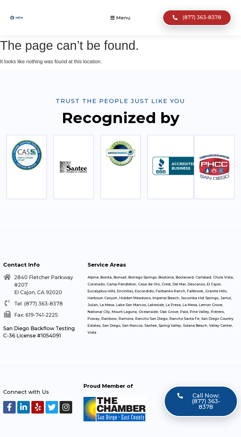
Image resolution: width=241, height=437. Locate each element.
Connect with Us (26, 392)
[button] (120, 18)
